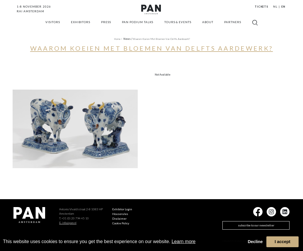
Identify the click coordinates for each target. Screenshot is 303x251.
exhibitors (80, 28)
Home (118, 38)
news (127, 38)
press (106, 28)
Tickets (261, 6)
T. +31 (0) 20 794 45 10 (74, 218)
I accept (282, 241)
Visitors (52, 28)
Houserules (120, 214)
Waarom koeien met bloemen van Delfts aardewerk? (161, 38)
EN (283, 6)
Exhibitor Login (122, 209)
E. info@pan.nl (67, 222)
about (207, 28)
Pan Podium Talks (138, 28)
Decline (255, 241)
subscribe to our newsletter (256, 225)
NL (275, 6)
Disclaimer (119, 218)
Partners (232, 28)
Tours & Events (178, 28)
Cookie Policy (120, 223)
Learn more (183, 241)
